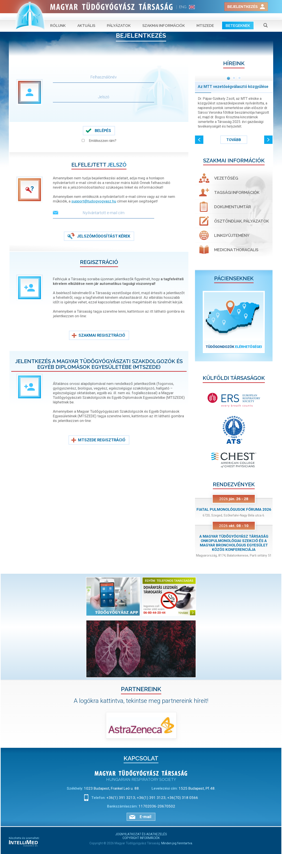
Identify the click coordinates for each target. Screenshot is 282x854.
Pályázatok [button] (119, 20)
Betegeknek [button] (238, 20)
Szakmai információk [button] (163, 20)
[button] (199, 140)
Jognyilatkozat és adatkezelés (141, 834)
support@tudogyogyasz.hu (93, 201)
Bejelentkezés (242, 6)
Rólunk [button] (58, 20)
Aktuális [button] (86, 20)
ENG (182, 7)
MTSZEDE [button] (205, 20)
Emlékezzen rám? (102, 141)
